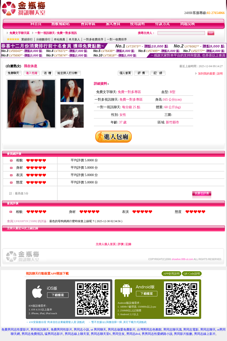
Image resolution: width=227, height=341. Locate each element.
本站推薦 (59, 39)
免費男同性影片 (61, 329)
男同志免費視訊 (32, 334)
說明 (220, 73)
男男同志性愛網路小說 (157, 334)
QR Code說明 (192, 273)
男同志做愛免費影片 (122, 329)
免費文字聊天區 (19, 33)
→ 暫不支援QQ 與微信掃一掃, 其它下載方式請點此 (117, 322)
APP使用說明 (171, 273)
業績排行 (27, 39)
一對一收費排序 (117, 39)
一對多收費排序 (93, 39)
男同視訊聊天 (40, 329)
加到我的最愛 (206, 73)
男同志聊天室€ (101, 334)
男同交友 (118, 334)
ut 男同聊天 (98, 329)
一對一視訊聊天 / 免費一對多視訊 (56, 33)
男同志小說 (81, 329)
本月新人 (74, 39)
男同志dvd (133, 334)
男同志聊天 (208, 329)
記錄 (128, 244)
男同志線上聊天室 (77, 334)
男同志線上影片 (205, 334)
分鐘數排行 (43, 39)
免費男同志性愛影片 (15, 329)
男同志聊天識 (172, 329)
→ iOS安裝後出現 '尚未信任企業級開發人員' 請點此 (55, 322)
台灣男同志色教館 (149, 329)
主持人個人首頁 (106, 244)
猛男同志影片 (54, 334)
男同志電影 (191, 329)
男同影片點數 (183, 334)
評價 (120, 244)
